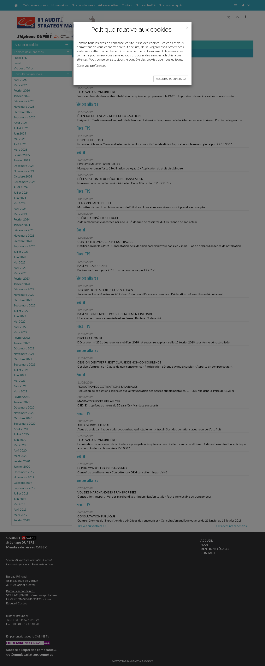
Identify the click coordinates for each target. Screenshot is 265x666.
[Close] (187, 27)
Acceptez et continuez (171, 79)
